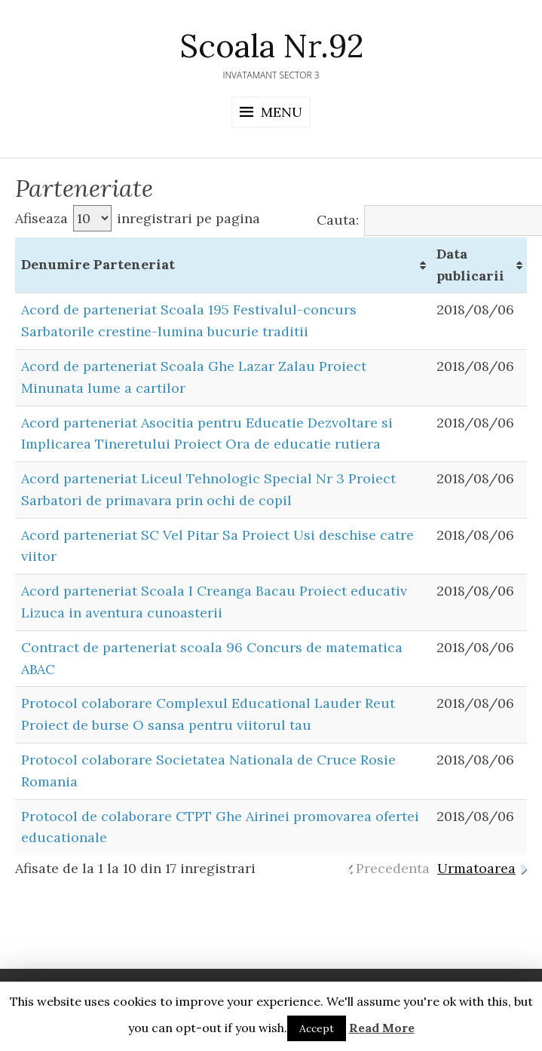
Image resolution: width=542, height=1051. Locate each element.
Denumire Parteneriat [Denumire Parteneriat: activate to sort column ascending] (98, 264)
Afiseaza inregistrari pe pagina (137, 218)
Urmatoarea (476, 868)
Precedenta (393, 868)
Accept (316, 1028)
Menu (281, 112)
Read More (382, 1027)
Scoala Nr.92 (271, 46)
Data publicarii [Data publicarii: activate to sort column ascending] (470, 264)
